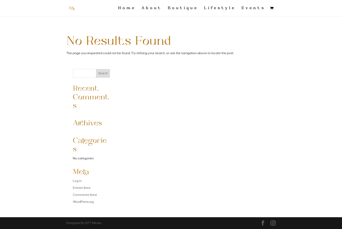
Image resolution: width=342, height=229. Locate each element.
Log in (77, 181)
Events (253, 8)
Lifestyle (220, 8)
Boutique (183, 8)
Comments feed (85, 194)
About (152, 8)
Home (127, 8)
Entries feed (81, 187)
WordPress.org (83, 201)
